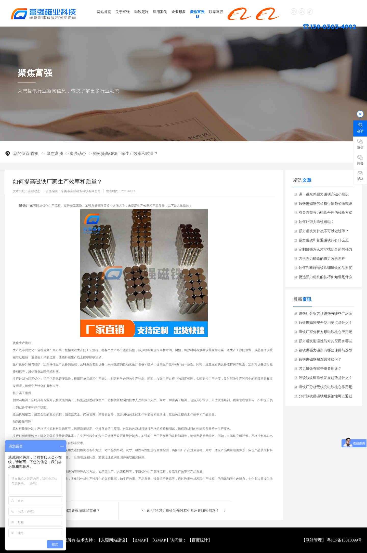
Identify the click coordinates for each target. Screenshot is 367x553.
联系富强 (216, 12)
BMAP (140, 540)
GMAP (160, 540)
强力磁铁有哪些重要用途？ (320, 369)
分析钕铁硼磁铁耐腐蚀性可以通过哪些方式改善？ (325, 397)
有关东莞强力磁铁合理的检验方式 (325, 213)
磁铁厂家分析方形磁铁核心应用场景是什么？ (325, 333)
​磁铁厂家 (26, 205)
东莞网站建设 (113, 540)
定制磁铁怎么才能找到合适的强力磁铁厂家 (325, 251)
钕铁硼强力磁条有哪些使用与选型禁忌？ (325, 351)
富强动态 (78, 153)
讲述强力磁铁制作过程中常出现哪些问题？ (185, 511)
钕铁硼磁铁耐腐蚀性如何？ (320, 359)
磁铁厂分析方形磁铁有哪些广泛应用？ (325, 315)
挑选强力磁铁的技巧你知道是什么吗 (325, 278)
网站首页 (104, 12)
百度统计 (200, 540)
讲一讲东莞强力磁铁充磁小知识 (324, 194)
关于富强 (122, 12)
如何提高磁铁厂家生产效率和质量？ (125, 153)
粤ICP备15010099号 (344, 540)
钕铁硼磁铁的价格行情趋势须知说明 (325, 205)
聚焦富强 (197, 12)
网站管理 (314, 540)
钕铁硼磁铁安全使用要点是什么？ (325, 323)
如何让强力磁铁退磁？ (316, 222)
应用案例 (160, 12)
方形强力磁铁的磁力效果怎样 (322, 259)
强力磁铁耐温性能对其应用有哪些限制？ (325, 342)
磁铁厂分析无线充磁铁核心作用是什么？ (325, 388)
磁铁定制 (141, 12)
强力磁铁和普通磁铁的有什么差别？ (324, 241)
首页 (35, 153)
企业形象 (179, 12)
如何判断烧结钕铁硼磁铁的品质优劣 (325, 269)
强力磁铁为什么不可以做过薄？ (324, 231)
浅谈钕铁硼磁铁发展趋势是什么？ (325, 378)
